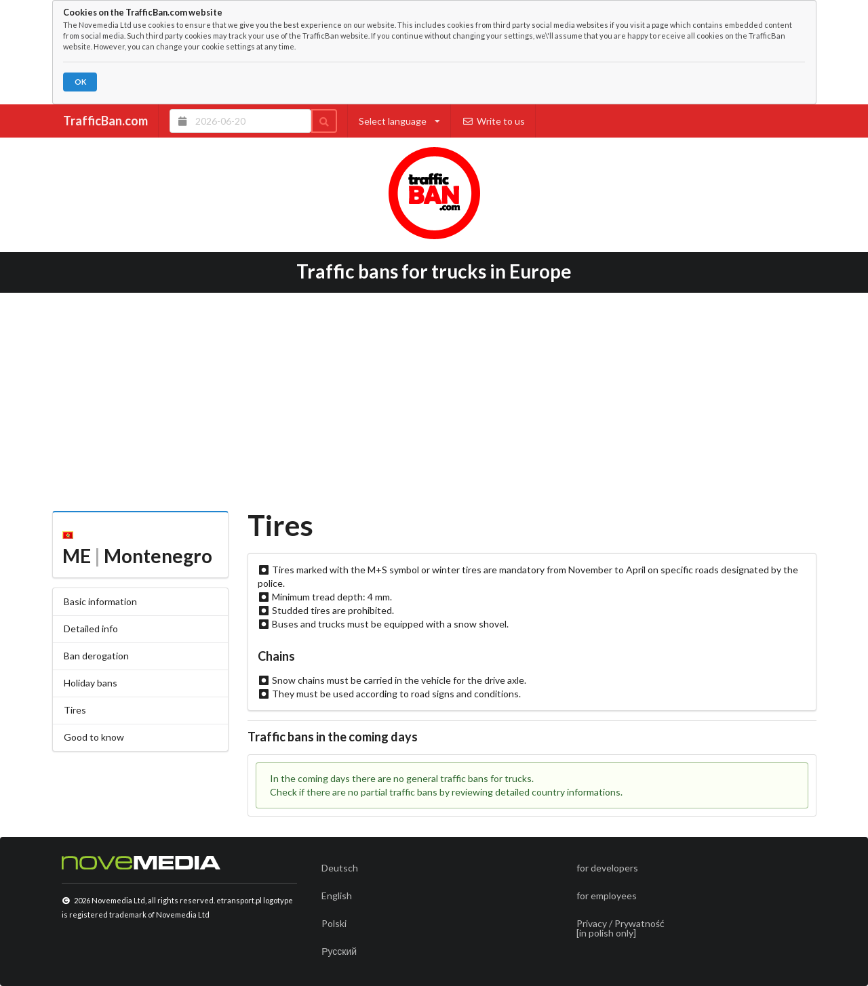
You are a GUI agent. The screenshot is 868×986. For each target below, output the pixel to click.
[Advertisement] (434, 397)
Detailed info (91, 628)
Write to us (493, 121)
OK (80, 81)
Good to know (94, 737)
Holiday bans (90, 683)
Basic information (100, 601)
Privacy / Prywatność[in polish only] (620, 928)
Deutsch (339, 868)
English (336, 895)
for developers (607, 868)
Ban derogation (96, 655)
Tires (75, 710)
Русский (339, 951)
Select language (399, 121)
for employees (606, 895)
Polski (334, 923)
